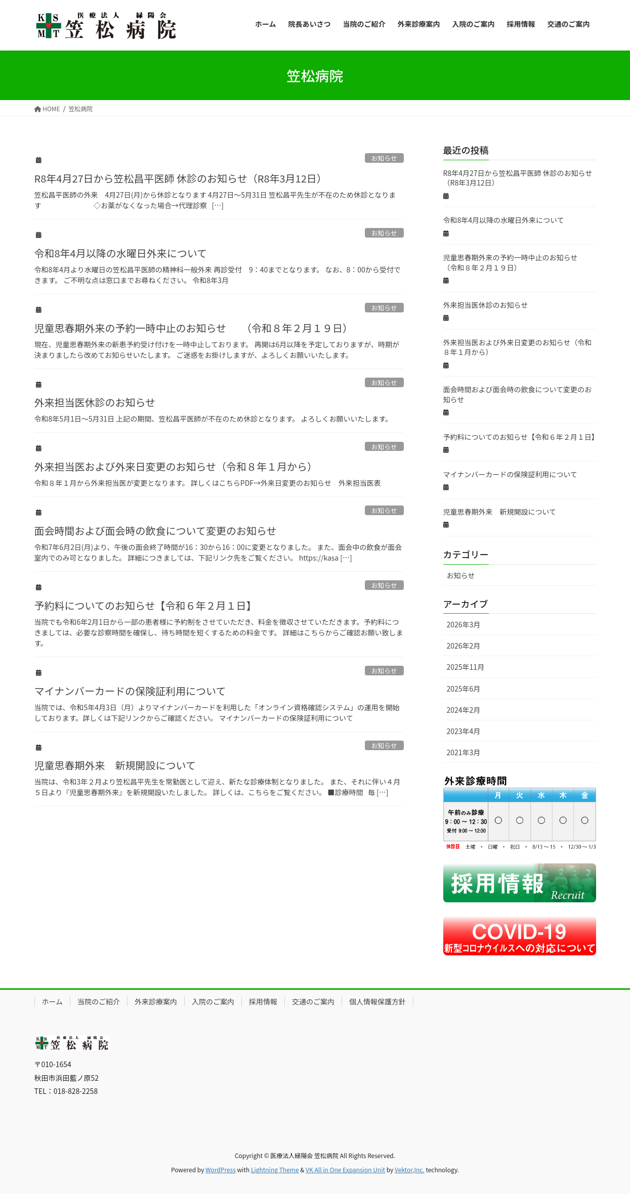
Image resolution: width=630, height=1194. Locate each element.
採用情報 (263, 1001)
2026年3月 (464, 624)
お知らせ (384, 158)
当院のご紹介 (98, 1001)
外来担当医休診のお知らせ (95, 402)
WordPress (220, 1169)
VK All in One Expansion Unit (345, 1169)
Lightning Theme (275, 1169)
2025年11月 (466, 667)
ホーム (52, 1001)
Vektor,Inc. (410, 1169)
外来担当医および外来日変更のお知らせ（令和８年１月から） (176, 466)
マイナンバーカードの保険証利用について (130, 690)
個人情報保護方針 (377, 1001)
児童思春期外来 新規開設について (115, 765)
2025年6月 (464, 688)
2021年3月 (464, 752)
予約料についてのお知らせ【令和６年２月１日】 (145, 605)
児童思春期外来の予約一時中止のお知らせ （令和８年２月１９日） (193, 327)
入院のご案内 (213, 1001)
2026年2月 (464, 645)
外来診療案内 (156, 1001)
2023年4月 (464, 731)
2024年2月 (464, 710)
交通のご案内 (313, 1001)
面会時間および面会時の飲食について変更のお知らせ (155, 530)
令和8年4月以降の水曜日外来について (120, 253)
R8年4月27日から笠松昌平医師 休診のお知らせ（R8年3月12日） (180, 178)
